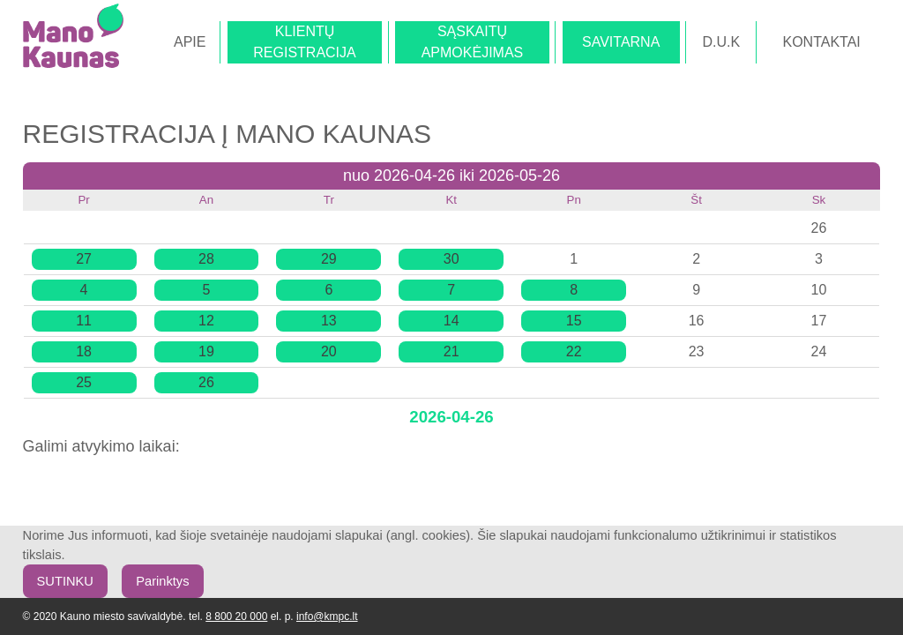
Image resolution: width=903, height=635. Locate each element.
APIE (189, 41)
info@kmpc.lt (327, 616)
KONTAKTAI (821, 41)
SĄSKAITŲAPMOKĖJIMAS (473, 42)
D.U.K (722, 41)
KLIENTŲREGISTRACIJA (304, 42)
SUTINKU (65, 581)
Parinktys (162, 581)
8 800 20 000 (236, 616)
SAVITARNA (621, 41)
